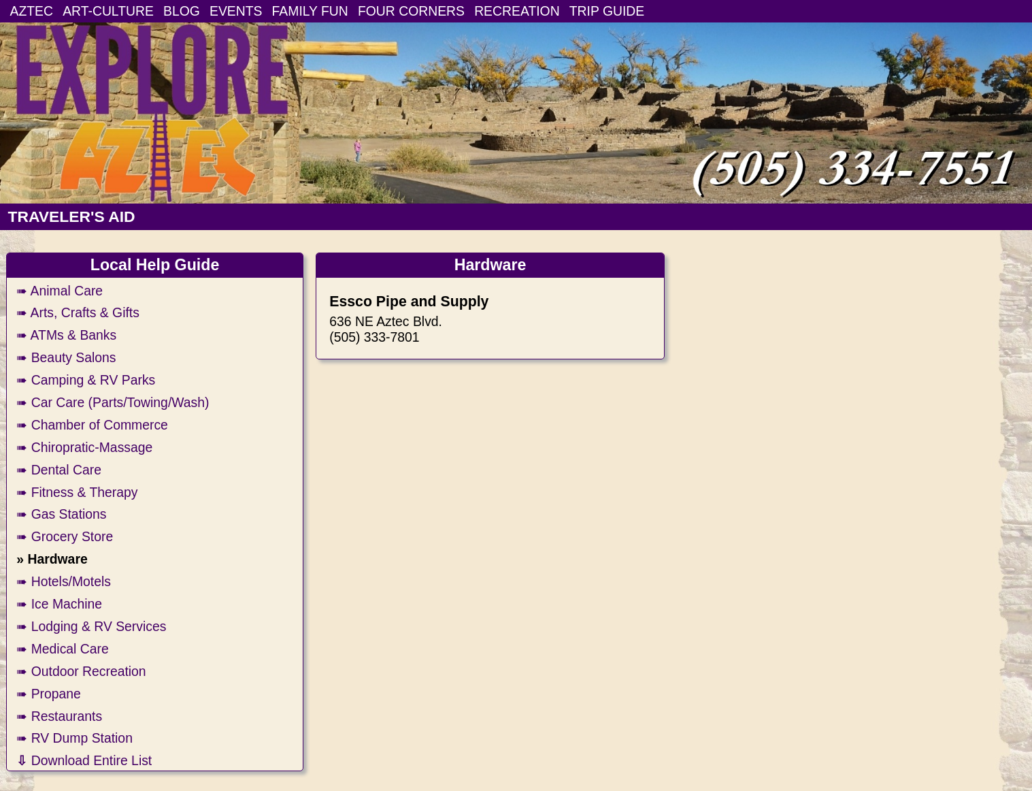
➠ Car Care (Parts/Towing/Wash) (112, 402)
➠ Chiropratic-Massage (84, 447)
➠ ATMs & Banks (66, 334)
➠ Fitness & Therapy (76, 492)
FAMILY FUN (310, 10)
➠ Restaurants (59, 716)
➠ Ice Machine (59, 603)
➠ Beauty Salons (66, 357)
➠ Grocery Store (64, 536)
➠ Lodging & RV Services (91, 626)
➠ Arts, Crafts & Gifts (77, 312)
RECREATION (517, 10)
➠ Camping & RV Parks (85, 379)
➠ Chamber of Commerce (92, 424)
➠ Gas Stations (61, 513)
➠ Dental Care (58, 469)
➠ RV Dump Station (74, 737)
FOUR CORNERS (411, 10)
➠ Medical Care (62, 648)
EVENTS (236, 10)
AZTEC (31, 10)
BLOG (181, 10)
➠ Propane (48, 693)
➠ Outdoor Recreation (81, 671)
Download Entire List (84, 760)
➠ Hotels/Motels (63, 581)
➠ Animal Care (59, 290)
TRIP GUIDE (606, 10)
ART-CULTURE (108, 10)
